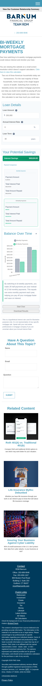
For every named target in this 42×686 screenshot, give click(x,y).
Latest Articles (21, 613)
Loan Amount (10, 110)
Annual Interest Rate (13, 122)
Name (7, 348)
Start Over (21, 307)
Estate (21, 600)
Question (7, 375)
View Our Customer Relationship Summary (21, 9)
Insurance (21, 603)
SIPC (27, 669)
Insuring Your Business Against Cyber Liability (21, 541)
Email (7, 361)
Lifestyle (21, 611)
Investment (21, 598)
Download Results (21, 311)
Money (21, 608)
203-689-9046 (21, 33)
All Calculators (21, 618)
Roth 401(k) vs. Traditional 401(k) (21, 444)
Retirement (21, 595)
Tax (21, 605)
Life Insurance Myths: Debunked (21, 491)
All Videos (21, 616)
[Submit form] (9, 395)
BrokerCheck (13, 623)
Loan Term (9, 134)
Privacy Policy (7, 680)
